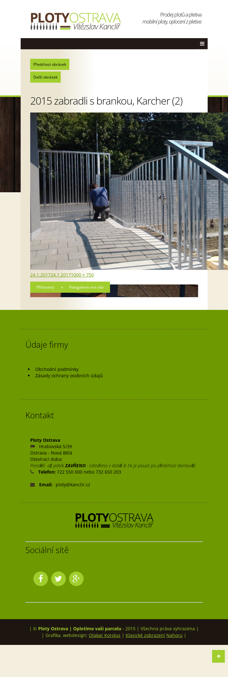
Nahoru (174, 635)
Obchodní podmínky (57, 369)
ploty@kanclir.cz (73, 485)
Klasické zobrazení (145, 635)
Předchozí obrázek (49, 64)
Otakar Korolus (105, 635)
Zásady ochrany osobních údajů (69, 376)
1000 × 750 (82, 275)
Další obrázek (45, 77)
